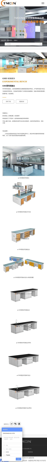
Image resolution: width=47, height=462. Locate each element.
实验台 (15, 40)
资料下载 (8, 101)
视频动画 (21, 101)
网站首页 (9, 40)
